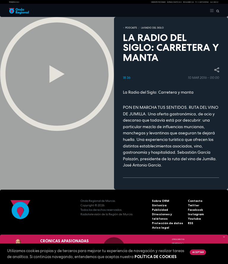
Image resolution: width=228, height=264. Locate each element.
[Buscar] (216, 10)
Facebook (195, 210)
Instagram (196, 214)
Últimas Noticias (174, 2)
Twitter (193, 205)
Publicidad (160, 210)
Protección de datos (167, 223)
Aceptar (198, 252)
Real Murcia (188, 2)
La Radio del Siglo (152, 27)
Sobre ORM (160, 201)
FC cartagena (202, 2)
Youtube (194, 219)
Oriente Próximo (158, 2)
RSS (190, 223)
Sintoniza (159, 205)
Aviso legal (160, 228)
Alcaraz (214, 2)
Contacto (195, 201)
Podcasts (131, 27)
